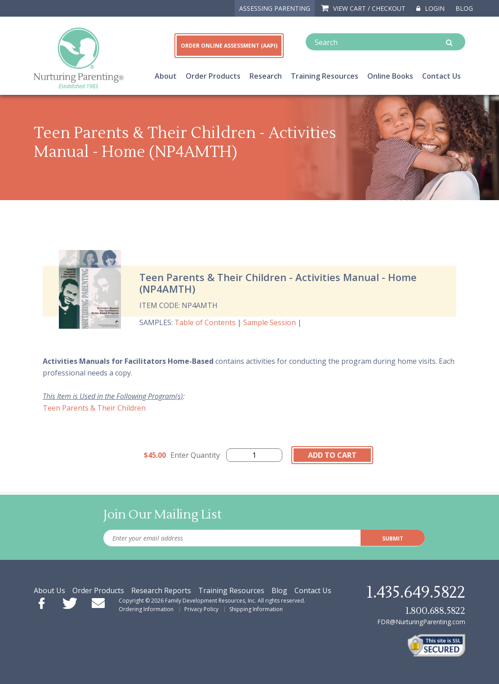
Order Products (213, 76)
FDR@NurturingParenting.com (421, 621)
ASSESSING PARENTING (274, 8)
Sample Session (269, 322)
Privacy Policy (201, 609)
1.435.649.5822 (415, 592)
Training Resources (324, 76)
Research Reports (161, 590)
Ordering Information (146, 609)
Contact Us (441, 76)
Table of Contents (205, 322)
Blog (464, 8)
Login (430, 8)
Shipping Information (256, 609)
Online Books (390, 76)
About (166, 76)
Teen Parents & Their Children (94, 408)
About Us (49, 590)
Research (266, 76)
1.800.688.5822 (435, 611)
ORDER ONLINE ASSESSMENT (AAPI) (229, 45)
